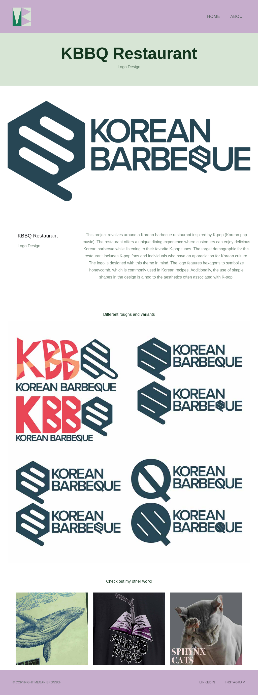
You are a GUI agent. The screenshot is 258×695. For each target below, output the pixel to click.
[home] (22, 17)
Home (213, 16)
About (237, 16)
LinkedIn (207, 682)
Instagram (235, 682)
